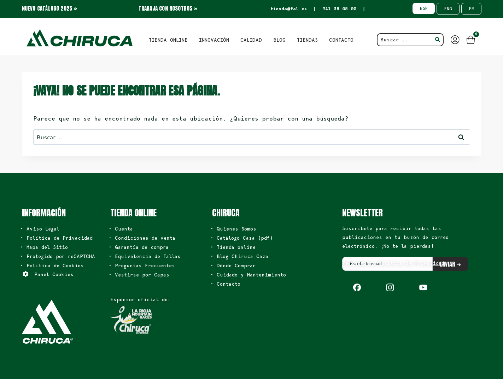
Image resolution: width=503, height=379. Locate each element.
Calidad (251, 40)
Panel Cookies (54, 274)
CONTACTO (341, 40)
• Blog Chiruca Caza (239, 256)
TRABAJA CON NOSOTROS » (168, 8)
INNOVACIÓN (214, 40)
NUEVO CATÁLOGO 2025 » (49, 8)
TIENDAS (307, 40)
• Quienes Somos (233, 229)
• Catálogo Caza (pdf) (241, 238)
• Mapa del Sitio (44, 247)
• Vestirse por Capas (139, 275)
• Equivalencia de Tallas (145, 256)
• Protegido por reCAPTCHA (57, 256)
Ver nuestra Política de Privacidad (393, 263)
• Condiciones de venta (142, 238)
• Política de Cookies (52, 265)
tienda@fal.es (288, 8)
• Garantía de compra (139, 247)
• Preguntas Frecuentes (142, 265)
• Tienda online (233, 247)
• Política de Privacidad (56, 238)
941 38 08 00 (339, 8)
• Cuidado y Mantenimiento (248, 275)
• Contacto (225, 284)
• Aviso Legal (39, 229)
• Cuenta (121, 229)
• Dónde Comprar (233, 265)
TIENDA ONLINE (168, 40)
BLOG (279, 40)
